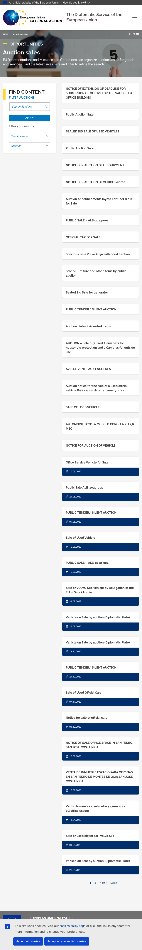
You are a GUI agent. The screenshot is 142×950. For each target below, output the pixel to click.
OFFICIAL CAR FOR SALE (83, 237)
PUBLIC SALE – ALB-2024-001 (87, 220)
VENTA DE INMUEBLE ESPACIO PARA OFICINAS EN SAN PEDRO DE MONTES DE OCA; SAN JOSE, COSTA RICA (99, 777)
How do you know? (76, 2)
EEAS (6, 34)
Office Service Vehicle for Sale (87, 462)
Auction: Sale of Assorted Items (88, 326)
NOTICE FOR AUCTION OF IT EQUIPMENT (95, 165)
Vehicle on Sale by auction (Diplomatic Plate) (98, 617)
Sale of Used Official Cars (83, 692)
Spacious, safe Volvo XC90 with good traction (98, 254)
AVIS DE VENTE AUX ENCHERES (88, 369)
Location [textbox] (16, 145)
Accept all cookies (28, 941)
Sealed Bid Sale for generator (87, 292)
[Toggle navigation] (134, 17)
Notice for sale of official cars (86, 717)
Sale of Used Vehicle (80, 537)
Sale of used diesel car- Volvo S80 (90, 836)
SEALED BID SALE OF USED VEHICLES (92, 131)
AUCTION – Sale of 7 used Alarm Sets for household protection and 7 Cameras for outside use (100, 347)
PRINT (132, 34)
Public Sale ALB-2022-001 (84, 487)
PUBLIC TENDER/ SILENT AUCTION (91, 309)
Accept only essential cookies (66, 941)
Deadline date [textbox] (19, 136)
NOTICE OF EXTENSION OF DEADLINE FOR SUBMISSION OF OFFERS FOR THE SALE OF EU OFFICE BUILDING (99, 93)
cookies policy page (72, 926)
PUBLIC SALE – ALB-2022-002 (87, 563)
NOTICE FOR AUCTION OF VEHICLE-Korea (95, 182)
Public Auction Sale (80, 114)
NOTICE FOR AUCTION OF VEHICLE (91, 445)
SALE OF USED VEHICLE (83, 407)
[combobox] (29, 136)
